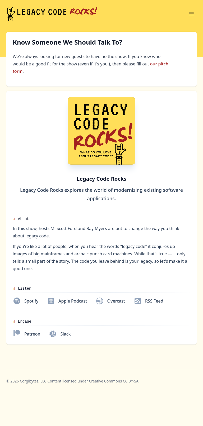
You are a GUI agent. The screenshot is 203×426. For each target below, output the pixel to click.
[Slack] (60, 334)
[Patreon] (26, 334)
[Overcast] (110, 301)
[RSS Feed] (148, 301)
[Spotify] (25, 301)
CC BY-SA (131, 381)
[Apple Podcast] (67, 301)
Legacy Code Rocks (101, 178)
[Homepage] (101, 131)
